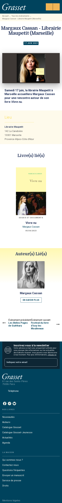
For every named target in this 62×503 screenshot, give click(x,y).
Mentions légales (11, 500)
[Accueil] (14, 7)
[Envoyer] (54, 362)
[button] (31, 282)
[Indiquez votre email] (27, 362)
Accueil (5, 16)
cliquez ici (52, 355)
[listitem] (4, 403)
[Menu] (53, 6)
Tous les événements (20, 16)
